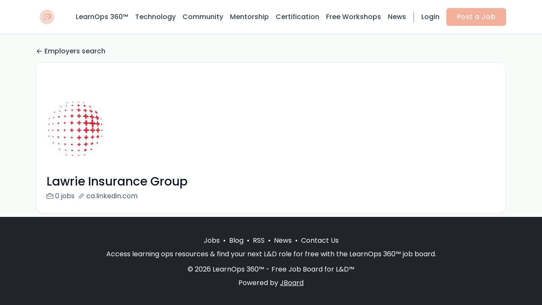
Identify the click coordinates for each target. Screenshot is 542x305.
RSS (259, 240)
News (397, 17)
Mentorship (249, 17)
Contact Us (320, 240)
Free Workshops (353, 17)
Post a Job (476, 17)
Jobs (212, 240)
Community (203, 17)
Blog (236, 240)
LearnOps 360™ (102, 17)
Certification (297, 17)
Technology (155, 17)
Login (430, 17)
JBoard (292, 283)
